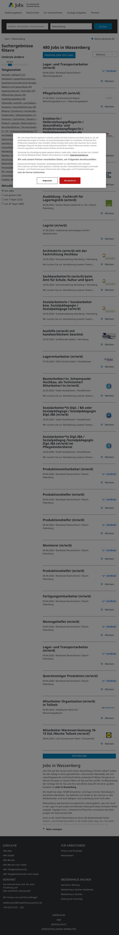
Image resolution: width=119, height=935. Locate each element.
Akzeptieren (70, 180)
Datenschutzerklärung (79, 155)
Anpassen (47, 180)
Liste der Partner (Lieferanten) (31, 172)
